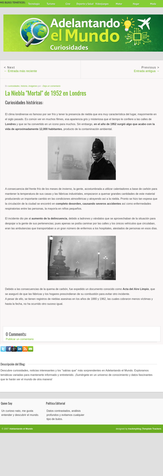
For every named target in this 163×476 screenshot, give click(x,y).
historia (24, 86)
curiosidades (14, 86)
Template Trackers (151, 428)
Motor (119, 3)
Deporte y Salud (85, 3)
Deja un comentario (51, 86)
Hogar (136, 3)
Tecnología (34, 3)
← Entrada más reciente (20, 71)
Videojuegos (102, 3)
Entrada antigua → (146, 71)
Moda (153, 3)
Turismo (51, 3)
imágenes (32, 86)
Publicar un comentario (20, 339)
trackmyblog (134, 428)
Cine (68, 3)
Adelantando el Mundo (21, 428)
